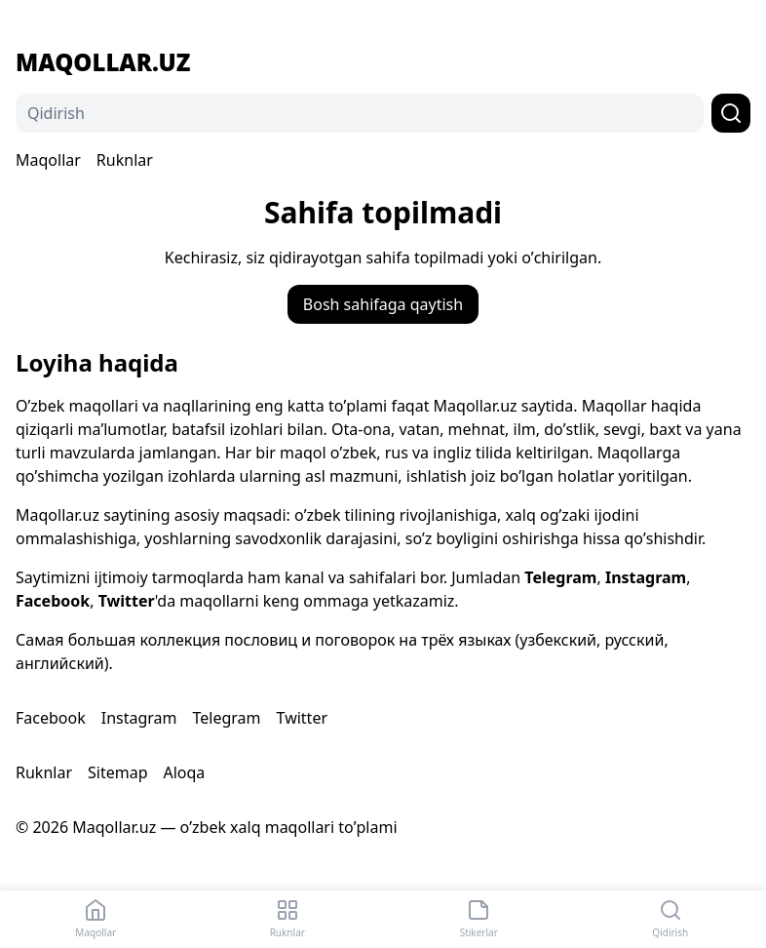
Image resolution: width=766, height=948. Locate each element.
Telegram (560, 577)
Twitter (126, 601)
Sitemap (118, 772)
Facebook (53, 601)
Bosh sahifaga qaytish (383, 304)
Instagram (645, 577)
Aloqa (184, 772)
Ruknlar (124, 160)
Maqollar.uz (103, 62)
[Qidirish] (360, 113)
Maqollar (48, 160)
